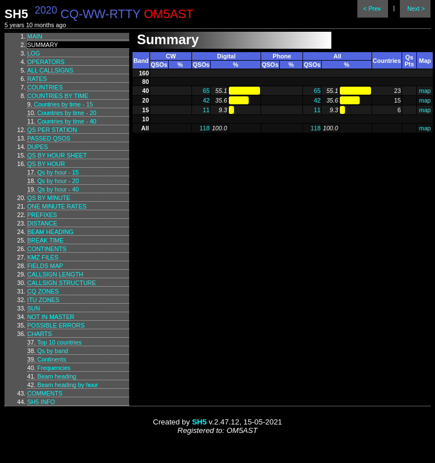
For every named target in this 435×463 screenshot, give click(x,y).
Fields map (45, 265)
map (425, 90)
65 (206, 90)
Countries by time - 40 (66, 121)
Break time (45, 240)
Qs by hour (46, 163)
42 (206, 100)
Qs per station (52, 129)
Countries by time (57, 95)
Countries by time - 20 (66, 112)
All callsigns (50, 70)
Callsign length (55, 274)
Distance (42, 223)
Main (34, 36)
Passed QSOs (48, 138)
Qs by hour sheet (57, 155)
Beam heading (50, 231)
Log (33, 53)
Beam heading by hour (67, 384)
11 (206, 110)
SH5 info (41, 401)
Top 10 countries (59, 342)
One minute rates (57, 206)
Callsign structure (61, 282)
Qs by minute (48, 197)
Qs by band (53, 350)
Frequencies (54, 367)
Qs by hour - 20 (58, 180)
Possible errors (55, 325)
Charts (39, 333)
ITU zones (43, 299)
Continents (46, 248)
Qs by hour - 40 (58, 189)
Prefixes (42, 214)
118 (204, 128)
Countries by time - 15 (63, 104)
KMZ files (42, 257)
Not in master (50, 316)
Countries (45, 87)
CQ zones (43, 291)
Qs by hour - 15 (58, 172)
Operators (46, 61)
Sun (33, 308)
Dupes (37, 146)
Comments (44, 393)
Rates (37, 78)
